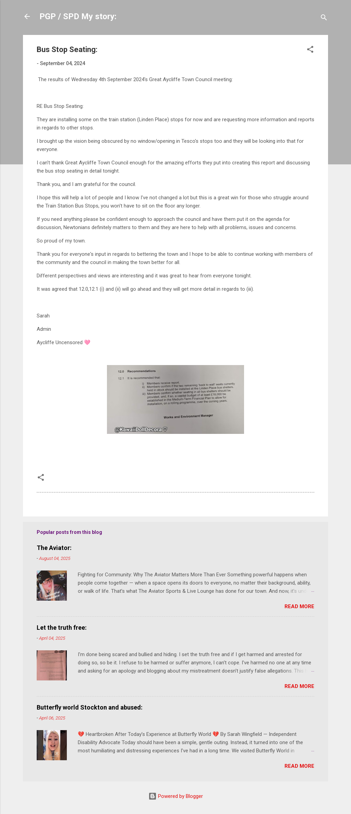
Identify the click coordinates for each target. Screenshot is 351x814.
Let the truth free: (62, 627)
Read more (299, 606)
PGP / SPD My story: (78, 16)
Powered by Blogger (175, 796)
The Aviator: (54, 547)
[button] (310, 50)
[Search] (324, 18)
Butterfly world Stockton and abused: (90, 707)
